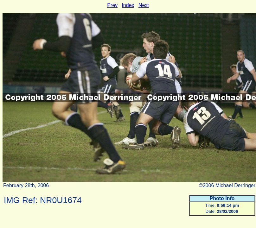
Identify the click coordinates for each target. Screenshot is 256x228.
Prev (112, 5)
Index (128, 5)
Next (143, 5)
